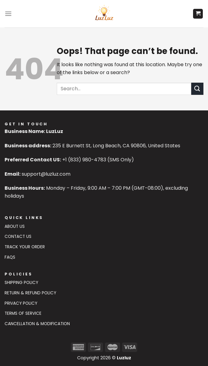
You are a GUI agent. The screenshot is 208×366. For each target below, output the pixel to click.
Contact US (18, 236)
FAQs (10, 257)
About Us (15, 226)
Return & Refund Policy (30, 293)
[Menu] (8, 13)
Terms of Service (23, 313)
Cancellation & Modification (37, 324)
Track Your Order (25, 247)
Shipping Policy (21, 282)
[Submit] (197, 89)
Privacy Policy (21, 303)
